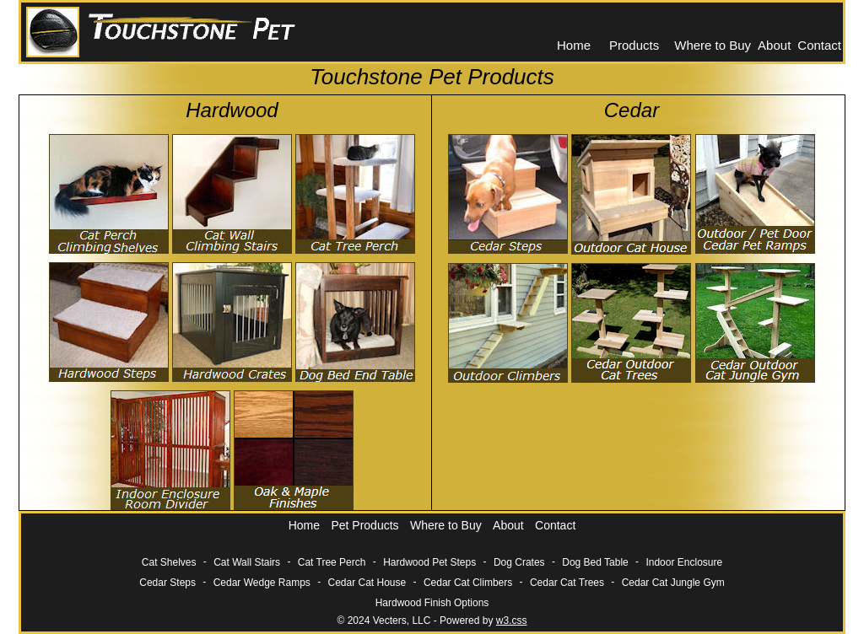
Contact (819, 45)
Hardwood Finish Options (432, 603)
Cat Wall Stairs (246, 562)
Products (634, 45)
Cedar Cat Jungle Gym (673, 582)
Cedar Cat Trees (567, 582)
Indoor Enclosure (683, 562)
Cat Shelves (169, 562)
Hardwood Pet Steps (429, 562)
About (774, 45)
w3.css (511, 620)
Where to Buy (712, 45)
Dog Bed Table (595, 562)
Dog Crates (519, 562)
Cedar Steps (167, 582)
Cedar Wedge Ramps (261, 582)
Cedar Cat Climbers (468, 582)
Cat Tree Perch (332, 562)
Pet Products (364, 525)
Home (574, 45)
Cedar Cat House (367, 582)
